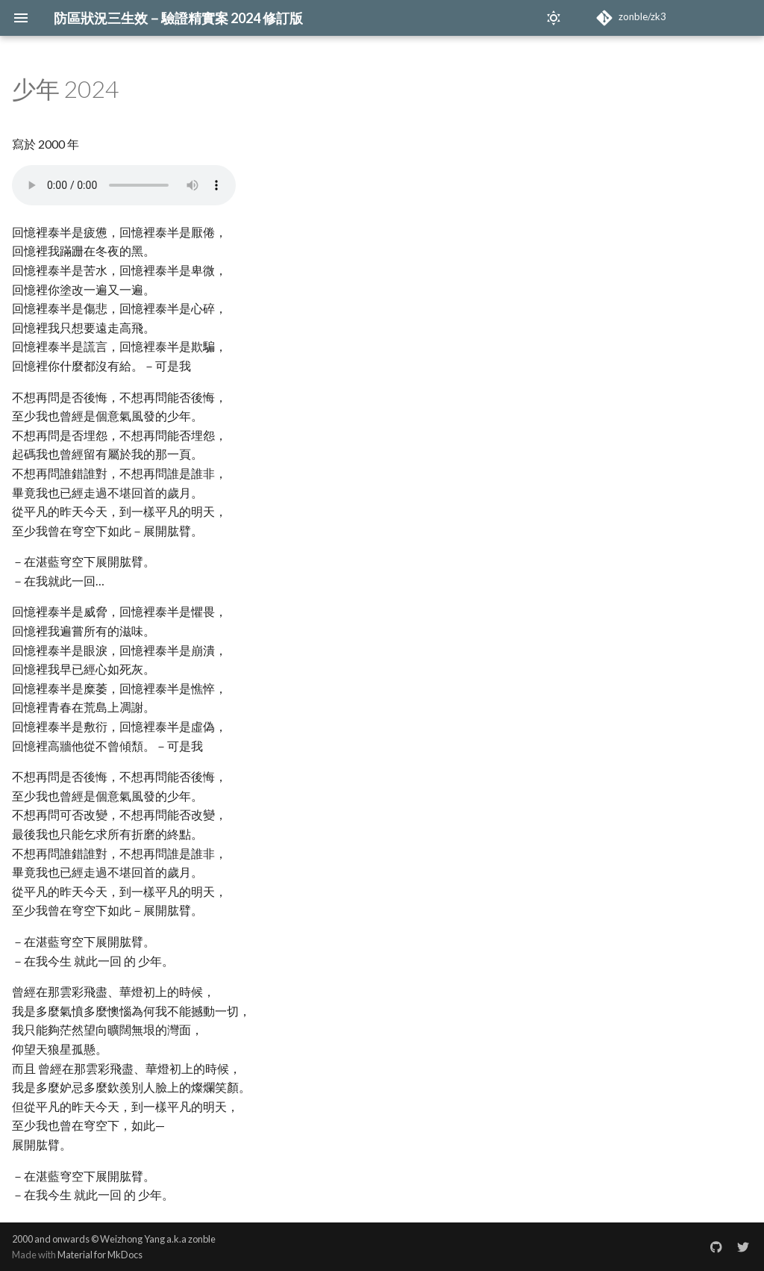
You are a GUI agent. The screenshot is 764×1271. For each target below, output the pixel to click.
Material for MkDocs (100, 1255)
